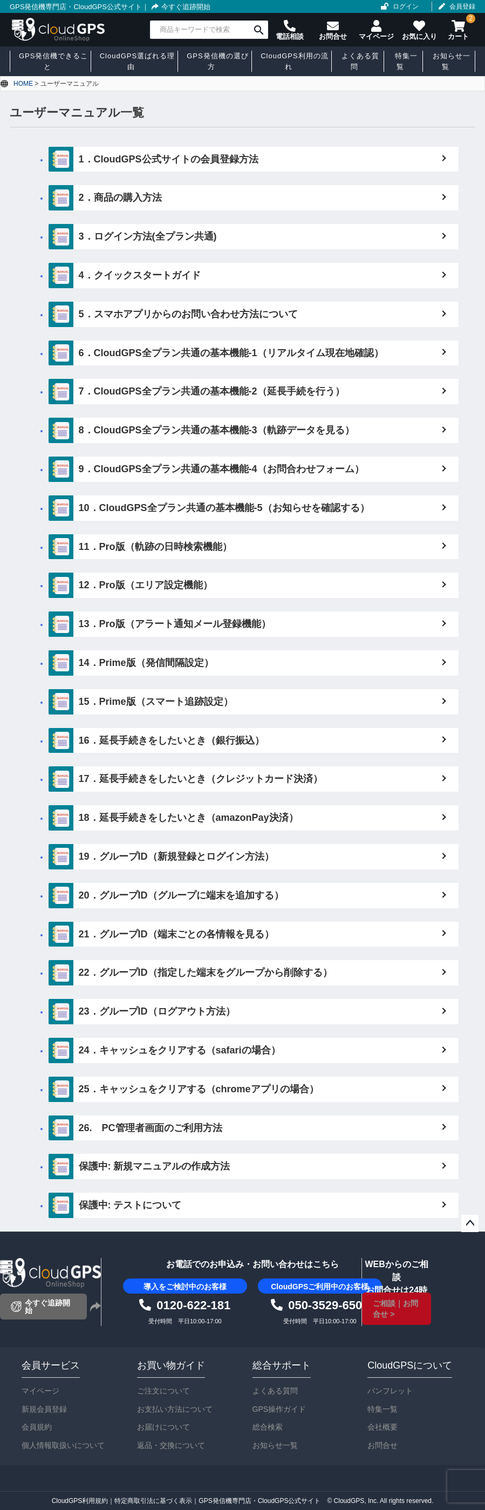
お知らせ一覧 (275, 1445)
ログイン (406, 6)
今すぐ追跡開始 (179, 7)
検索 (258, 30)
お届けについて (163, 1427)
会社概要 (382, 1427)
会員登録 (462, 6)
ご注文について (163, 1390)
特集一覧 (382, 1409)
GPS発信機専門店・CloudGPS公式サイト (76, 7)
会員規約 (37, 1427)
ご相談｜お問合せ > (395, 1308)
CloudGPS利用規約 (80, 1501)
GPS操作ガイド (279, 1409)
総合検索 (267, 1427)
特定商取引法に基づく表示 (153, 1501)
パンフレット (390, 1390)
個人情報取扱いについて (63, 1445)
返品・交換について (171, 1445)
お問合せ (382, 1445)
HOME (23, 83)
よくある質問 (275, 1390)
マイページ (40, 1390)
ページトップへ (470, 1223)
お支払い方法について (175, 1409)
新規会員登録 (44, 1409)
